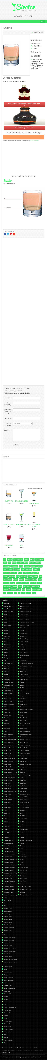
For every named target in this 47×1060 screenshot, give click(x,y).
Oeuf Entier (23, 816)
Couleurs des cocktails (34, 140)
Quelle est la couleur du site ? (7, 411)
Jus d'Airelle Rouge (25, 723)
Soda (23, 589)
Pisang (22, 843)
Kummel (6, 821)
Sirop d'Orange (8, 911)
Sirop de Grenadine (9, 940)
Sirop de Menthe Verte (9, 948)
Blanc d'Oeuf (7, 644)
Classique (33, 566)
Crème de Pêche (24, 619)
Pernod (22, 832)
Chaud (21, 566)
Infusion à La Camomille (26, 709)
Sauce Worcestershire (26, 895)
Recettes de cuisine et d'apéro (12, 1057)
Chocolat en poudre (9, 704)
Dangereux (17, 569)
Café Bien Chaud (8, 663)
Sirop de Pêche (8, 954)
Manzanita (22, 769)
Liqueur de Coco (8, 856)
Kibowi (5, 816)
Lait (5, 824)
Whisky (39, 46)
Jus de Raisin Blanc (9, 805)
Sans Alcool (13, 589)
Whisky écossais (8, 1040)
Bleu (9, 562)
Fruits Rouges (31, 572)
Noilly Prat (22, 810)
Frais (15, 572)
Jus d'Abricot (23, 718)
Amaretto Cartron (8, 606)
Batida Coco (7, 636)
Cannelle (6, 677)
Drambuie (22, 647)
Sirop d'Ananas (8, 908)
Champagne (7, 566)
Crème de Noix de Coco (26, 617)
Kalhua (5, 810)
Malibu (21, 756)
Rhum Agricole (24, 867)
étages (34, 593)
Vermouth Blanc (8, 1021)
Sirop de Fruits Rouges (10, 937)
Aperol (5, 622)
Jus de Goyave (8, 780)
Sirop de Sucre (8, 956)
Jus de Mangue (8, 786)
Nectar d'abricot (24, 796)
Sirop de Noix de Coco (10, 951)
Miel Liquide (23, 791)
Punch (39, 583)
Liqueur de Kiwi (8, 878)
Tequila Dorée (7, 1002)
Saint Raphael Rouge (25, 889)
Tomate (6, 1015)
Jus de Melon (7, 788)
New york (34, 579)
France (20, 572)
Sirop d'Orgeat (7, 914)
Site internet (7, 418)
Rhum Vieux (23, 881)
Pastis (22, 583)
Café (5, 660)
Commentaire (7, 430)
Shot (19, 589)
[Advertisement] (23, 157)
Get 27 (22, 688)
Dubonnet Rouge (24, 655)
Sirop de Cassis (8, 916)
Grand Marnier (24, 704)
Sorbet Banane (8, 972)
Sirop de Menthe (8, 945)
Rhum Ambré (23, 870)
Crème (5, 731)
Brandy (26, 562)
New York (27, 579)
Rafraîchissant (7, 586)
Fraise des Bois (24, 679)
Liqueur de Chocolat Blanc (11, 854)
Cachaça (31, 562)
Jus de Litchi (7, 783)
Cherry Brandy (7, 698)
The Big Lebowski (36, 589)
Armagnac (6, 628)
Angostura (6, 614)
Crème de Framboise (9, 747)
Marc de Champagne (25, 775)
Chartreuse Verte (8, 693)
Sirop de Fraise (8, 925)
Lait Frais (6, 829)
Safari (21, 884)
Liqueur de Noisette (9, 889)
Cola (5, 569)
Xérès (5, 1043)
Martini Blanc (23, 780)
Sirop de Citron (8, 922)
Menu (42, 21)
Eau (21, 658)
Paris (17, 583)
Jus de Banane (24, 742)
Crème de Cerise (8, 745)
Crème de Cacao (8, 737)
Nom (9, 398)
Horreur (30, 576)
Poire (21, 848)
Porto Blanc (23, 854)
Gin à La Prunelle (24, 693)
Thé (5, 1004)
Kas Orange (7, 813)
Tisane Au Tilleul (8, 1013)
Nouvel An (6, 583)
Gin (38, 572)
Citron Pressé (7, 715)
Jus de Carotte (24, 747)
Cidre (34, 48)
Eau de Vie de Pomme (26, 666)
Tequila (28, 589)
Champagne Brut (8, 682)
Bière (5, 562)
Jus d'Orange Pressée (26, 734)
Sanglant (6, 589)
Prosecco (22, 859)
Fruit (25, 572)
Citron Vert (6, 718)
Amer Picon (7, 609)
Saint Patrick (27, 586)
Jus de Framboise (8, 767)
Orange (13, 583)
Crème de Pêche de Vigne (27, 622)
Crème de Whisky (24, 625)
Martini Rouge (23, 788)
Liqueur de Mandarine (9, 881)
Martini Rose (23, 786)
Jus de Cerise (7, 753)
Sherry (5, 905)
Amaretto (6, 603)
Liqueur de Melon (8, 884)
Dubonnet (22, 649)
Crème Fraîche (24, 628)
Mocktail (15, 579)
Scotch (5, 897)
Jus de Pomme (8, 799)
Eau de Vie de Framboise (26, 663)
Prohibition (33, 583)
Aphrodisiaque (39, 559)
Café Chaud (7, 666)
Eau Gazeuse (23, 668)
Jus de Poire (7, 796)
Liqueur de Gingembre (9, 875)
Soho (5, 969)
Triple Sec (9, 593)
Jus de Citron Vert (8, 761)
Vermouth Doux (8, 1023)
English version (38, 32)
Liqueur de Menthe (9, 886)
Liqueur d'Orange (8, 843)
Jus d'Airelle (23, 720)
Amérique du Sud (18, 559)
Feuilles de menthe (25, 677)
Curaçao (10, 569)
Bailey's (6, 630)
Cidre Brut (6, 709)
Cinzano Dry (7, 712)
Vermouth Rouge (8, 1029)
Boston (14, 562)
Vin (19, 593)
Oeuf (21, 813)
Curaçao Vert (23, 644)
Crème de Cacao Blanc (10, 739)
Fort (11, 572)
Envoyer (16, 444)
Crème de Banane (8, 734)
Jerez (21, 715)
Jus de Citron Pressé (9, 758)
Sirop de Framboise (9, 927)
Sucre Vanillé (7, 994)
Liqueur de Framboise (9, 867)
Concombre (7, 728)
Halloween (23, 576)
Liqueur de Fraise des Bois (11, 865)
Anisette (6, 619)
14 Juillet (9, 559)
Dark (23, 569)
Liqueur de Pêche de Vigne (11, 895)
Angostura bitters (8, 617)
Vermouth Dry (7, 1026)
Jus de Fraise (7, 764)
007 (5, 559)
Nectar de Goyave (24, 802)
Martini (9, 579)
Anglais (26, 559)
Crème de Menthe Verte (26, 611)
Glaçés (5, 576)
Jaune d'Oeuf (23, 712)
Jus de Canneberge (25, 745)
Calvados (38, 562)
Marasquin (23, 772)
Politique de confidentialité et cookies (32, 1057)
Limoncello (6, 837)
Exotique (6, 572)
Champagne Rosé (8, 685)
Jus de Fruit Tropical (9, 769)
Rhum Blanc (23, 873)
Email (7, 404)
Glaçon (22, 701)
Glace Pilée (23, 698)
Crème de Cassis (8, 742)
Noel (40, 579)
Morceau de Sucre (25, 794)
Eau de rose (23, 660)
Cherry (5, 696)
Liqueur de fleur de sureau (11, 859)
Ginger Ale (23, 696)
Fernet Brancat (24, 674)
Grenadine (23, 707)
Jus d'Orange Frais (25, 731)
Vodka (23, 593)
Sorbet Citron (7, 974)
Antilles (32, 559)
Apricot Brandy (8, 625)
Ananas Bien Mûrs (8, 611)
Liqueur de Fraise (8, 862)
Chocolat (27, 566)
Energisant (36, 569)
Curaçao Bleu (23, 636)
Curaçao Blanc (24, 633)
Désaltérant (29, 569)
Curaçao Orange (24, 639)
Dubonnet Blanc (24, 652)
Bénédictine (7, 639)
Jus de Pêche (7, 794)
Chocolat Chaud (8, 701)
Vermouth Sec (7, 1032)
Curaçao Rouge (24, 641)
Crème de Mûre (24, 614)
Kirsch (5, 818)
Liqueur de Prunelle (25, 753)
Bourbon (20, 562)
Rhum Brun (23, 875)
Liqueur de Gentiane (9, 870)
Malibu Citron (23, 758)
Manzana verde (24, 767)
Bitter (5, 641)
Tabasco (6, 996)
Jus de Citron (7, 756)
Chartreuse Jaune (8, 690)
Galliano (22, 685)
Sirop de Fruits (8, 930)
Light (5, 579)
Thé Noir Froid (7, 1010)
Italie (40, 576)
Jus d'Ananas (23, 726)
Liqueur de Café (8, 848)
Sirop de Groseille (8, 943)
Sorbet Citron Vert (8, 977)
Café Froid (6, 668)
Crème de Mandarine (25, 603)
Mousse (21, 579)
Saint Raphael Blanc (25, 886)
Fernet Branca (23, 671)
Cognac (40, 566)
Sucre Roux (7, 991)
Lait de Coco (7, 826)
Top (4, 593)
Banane (6, 633)
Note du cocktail (9, 424)
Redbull (15, 586)
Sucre (5, 983)
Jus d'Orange (23, 728)
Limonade (6, 835)
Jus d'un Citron (24, 737)
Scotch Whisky (8, 900)
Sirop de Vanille (8, 966)
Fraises (22, 682)
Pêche (21, 826)
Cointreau (6, 723)
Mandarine (23, 761)
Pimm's (22, 837)
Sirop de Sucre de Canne (10, 959)
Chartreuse (15, 566)
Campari (6, 674)
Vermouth (6, 1018)
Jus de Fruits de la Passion (11, 772)
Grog (17, 576)
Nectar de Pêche (24, 807)
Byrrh (5, 655)
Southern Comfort (8, 980)
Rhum (20, 586)
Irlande (35, 576)
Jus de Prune (7, 802)
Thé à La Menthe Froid (10, 1007)
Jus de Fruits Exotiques (10, 775)
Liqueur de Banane (9, 846)
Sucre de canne (8, 985)
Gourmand (11, 576)
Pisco (21, 846)
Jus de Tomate (7, 807)
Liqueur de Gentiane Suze (10, 873)
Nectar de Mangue (25, 805)
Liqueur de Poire (24, 750)
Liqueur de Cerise (8, 851)
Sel (5, 903)
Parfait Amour (23, 818)
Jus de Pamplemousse (10, 791)
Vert (15, 593)
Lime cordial (7, 832)
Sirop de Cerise (8, 919)
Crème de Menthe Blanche (27, 609)
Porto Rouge (23, 856)
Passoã (22, 821)
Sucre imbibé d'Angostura (10, 988)
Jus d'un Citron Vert (25, 739)
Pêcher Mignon (24, 829)
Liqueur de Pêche (8, 892)
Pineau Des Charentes (26, 840)
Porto (27, 583)
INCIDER (7, 28)
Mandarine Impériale (25, 764)
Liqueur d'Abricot (8, 840)
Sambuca (22, 892)
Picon (21, 835)
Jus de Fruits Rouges (9, 777)
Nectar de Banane (24, 799)
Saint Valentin (35, 586)
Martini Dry (23, 783)
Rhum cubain (23, 878)
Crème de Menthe (24, 606)
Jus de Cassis (7, 750)
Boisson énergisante (9, 647)
